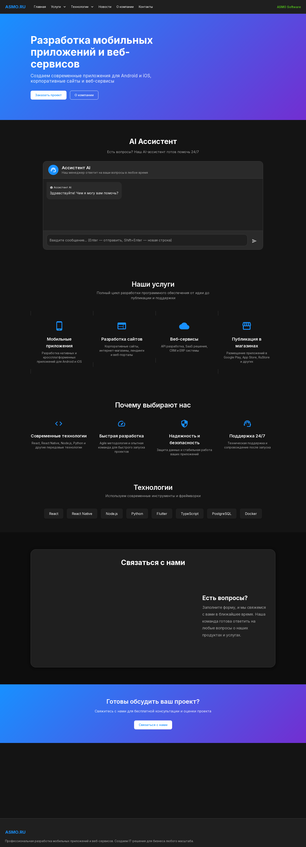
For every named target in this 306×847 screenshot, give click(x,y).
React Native (82, 514)
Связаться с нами (153, 725)
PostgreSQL (221, 514)
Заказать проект (48, 95)
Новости (105, 6)
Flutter (162, 514)
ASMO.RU (15, 6)
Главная (40, 6)
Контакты (146, 6)
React (53, 514)
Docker (251, 514)
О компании (125, 6)
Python (137, 514)
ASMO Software (289, 7)
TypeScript (189, 514)
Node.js (112, 514)
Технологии (82, 7)
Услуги (59, 7)
